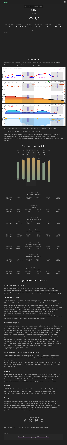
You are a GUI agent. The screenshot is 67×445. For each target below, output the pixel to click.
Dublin (33, 10)
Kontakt (46, 427)
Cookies (27, 427)
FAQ (41, 427)
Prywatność (20, 427)
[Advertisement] (33, 44)
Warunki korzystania (9, 427)
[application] (33, 74)
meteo (7, 2)
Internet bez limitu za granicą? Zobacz (33, 437)
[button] (49, 69)
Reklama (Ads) (35, 427)
